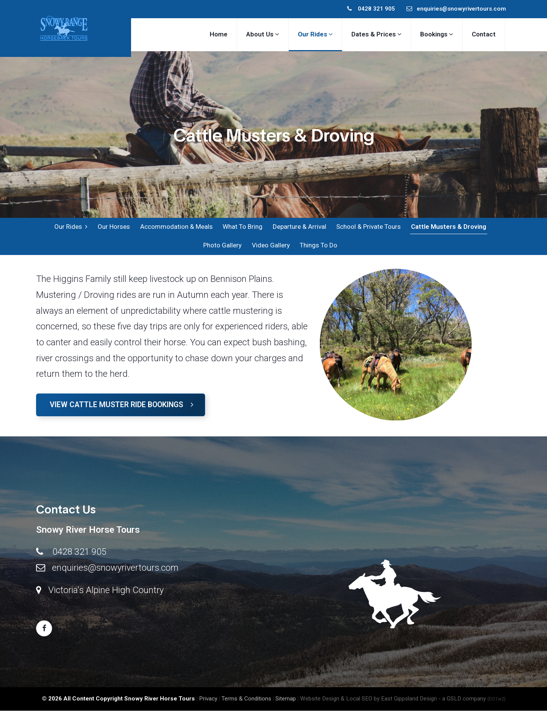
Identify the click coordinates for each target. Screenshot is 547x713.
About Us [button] (262, 34)
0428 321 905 (371, 8)
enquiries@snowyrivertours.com (456, 8)
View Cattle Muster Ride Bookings (121, 407)
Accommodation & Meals (176, 227)
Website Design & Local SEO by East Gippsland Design (368, 700)
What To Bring (242, 227)
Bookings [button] (436, 34)
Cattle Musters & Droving (447, 227)
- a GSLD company (472, 700)
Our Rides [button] (315, 34)
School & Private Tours (367, 227)
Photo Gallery (222, 247)
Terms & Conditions (246, 700)
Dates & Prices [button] (376, 34)
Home (219, 34)
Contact (484, 34)
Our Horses (114, 227)
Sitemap (285, 700)
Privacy (208, 700)
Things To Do (318, 247)
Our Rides (71, 227)
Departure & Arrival (299, 227)
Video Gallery (270, 247)
